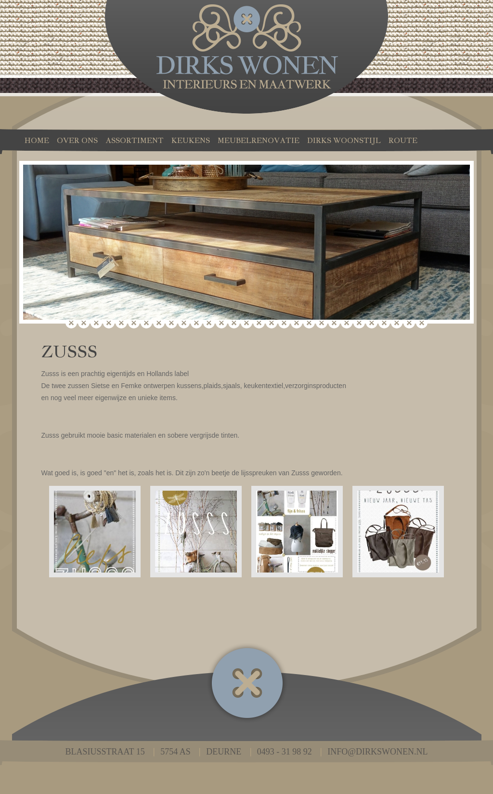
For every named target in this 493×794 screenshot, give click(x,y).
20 (309, 324)
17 (271, 324)
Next (457, 251)
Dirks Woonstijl (344, 140)
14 (234, 324)
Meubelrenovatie (258, 140)
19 (296, 324)
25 (371, 324)
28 (409, 324)
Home (37, 140)
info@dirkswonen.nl (377, 751)
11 (196, 324)
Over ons (77, 140)
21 (321, 324)
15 (246, 324)
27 (396, 324)
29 (422, 324)
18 (284, 324)
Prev (35, 251)
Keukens (190, 140)
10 (184, 324)
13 (221, 324)
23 (346, 324)
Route (403, 140)
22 (334, 324)
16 (259, 324)
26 (384, 324)
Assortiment (134, 140)
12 (209, 324)
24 (359, 324)
